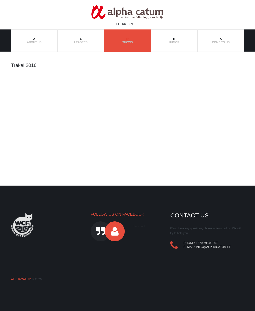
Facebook (139, 226)
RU (124, 23)
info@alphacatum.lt (213, 247)
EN (131, 23)
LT (118, 23)
